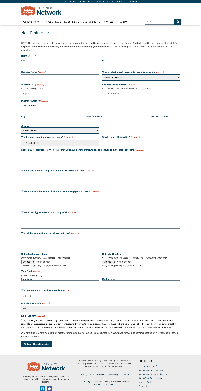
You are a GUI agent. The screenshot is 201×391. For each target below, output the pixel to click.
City (23, 114)
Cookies (100, 369)
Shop (121, 2)
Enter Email (26, 275)
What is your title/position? (121, 134)
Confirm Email (109, 275)
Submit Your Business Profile (151, 365)
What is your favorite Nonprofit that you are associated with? (58, 167)
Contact (126, 21)
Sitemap (126, 369)
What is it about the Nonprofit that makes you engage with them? (60, 188)
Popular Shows (32, 21)
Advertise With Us (146, 377)
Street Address (28, 103)
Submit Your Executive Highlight (153, 369)
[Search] (177, 22)
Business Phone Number (119, 83)
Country (25, 123)
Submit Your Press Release (150, 373)
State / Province (94, 114)
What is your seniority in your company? (47, 134)
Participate (85, 2)
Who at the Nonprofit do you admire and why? (50, 229)
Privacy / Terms (86, 369)
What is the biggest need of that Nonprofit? (48, 208)
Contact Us (143, 381)
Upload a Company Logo (34, 250)
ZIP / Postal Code (159, 114)
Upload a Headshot (112, 250)
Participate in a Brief (148, 361)
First (23, 60)
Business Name (33, 71)
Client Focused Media (105, 379)
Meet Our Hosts (91, 21)
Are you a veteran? (36, 298)
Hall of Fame (53, 21)
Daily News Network (95, 376)
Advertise (105, 2)
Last (104, 60)
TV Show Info (68, 2)
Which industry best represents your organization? (133, 71)
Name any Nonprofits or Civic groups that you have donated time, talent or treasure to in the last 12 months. (82, 146)
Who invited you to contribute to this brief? (48, 286)
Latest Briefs (71, 21)
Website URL (32, 83)
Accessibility (113, 369)
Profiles (110, 21)
